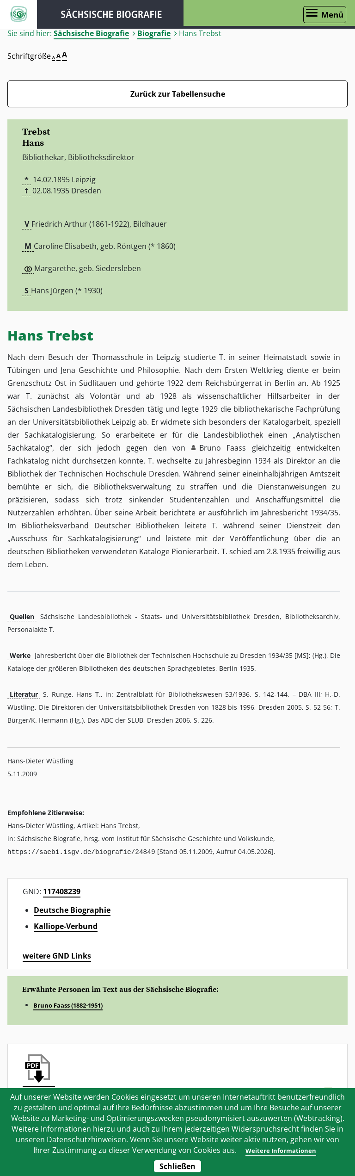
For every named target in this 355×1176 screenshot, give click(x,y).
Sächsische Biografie (91, 33)
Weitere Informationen (280, 1150)
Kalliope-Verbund (66, 926)
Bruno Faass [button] (222, 448)
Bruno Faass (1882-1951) (68, 1005)
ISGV (18, 14)
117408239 (61, 891)
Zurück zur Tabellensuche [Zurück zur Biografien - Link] (177, 94)
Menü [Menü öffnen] (332, 14)
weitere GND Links (57, 955)
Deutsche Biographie (72, 909)
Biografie (154, 33)
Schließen (177, 1166)
